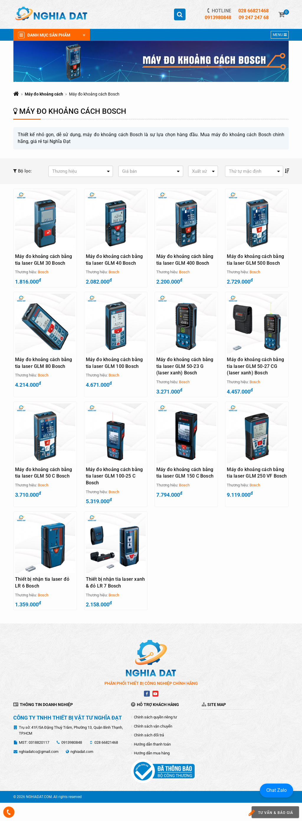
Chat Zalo (276, 790)
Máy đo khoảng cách (44, 94)
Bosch (43, 272)
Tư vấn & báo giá (270, 813)
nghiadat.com (81, 770)
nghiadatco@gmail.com (38, 770)
